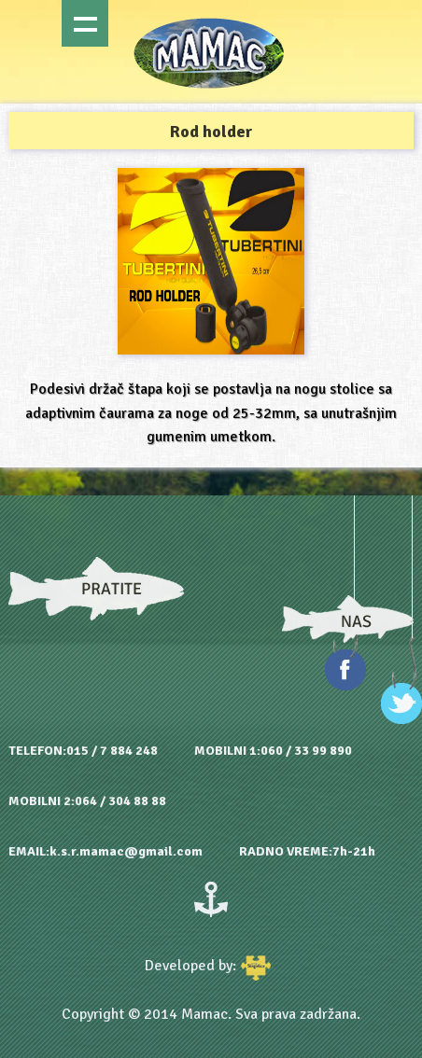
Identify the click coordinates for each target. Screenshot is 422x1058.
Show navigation (85, 23)
